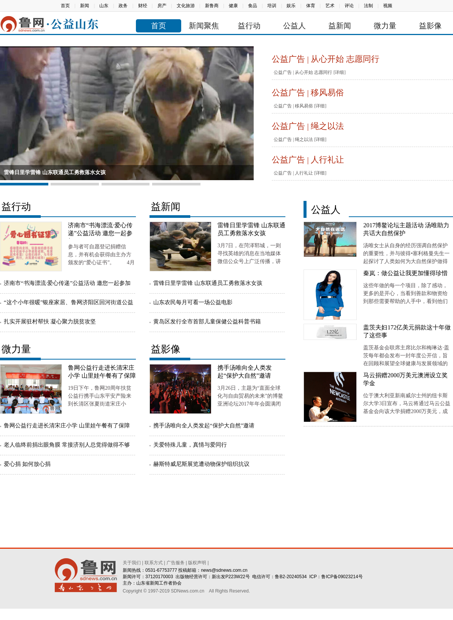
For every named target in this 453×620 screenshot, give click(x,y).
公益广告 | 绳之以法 (308, 126)
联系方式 (154, 562)
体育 (310, 5)
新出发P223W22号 (231, 576)
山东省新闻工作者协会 (159, 583)
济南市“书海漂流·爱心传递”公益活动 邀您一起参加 (100, 233)
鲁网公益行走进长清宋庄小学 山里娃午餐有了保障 (67, 426)
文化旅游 (186, 5)
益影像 (430, 25)
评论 (349, 5)
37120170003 (159, 576)
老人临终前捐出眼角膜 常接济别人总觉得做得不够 (67, 445)
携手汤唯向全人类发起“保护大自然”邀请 (203, 426)
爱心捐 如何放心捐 (27, 464)
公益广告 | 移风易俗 (308, 92)
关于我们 (132, 562)
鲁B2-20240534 (291, 576)
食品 (252, 5)
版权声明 (197, 562)
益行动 (249, 25)
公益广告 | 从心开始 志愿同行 (325, 59)
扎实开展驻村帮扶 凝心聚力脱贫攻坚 (50, 321)
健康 (233, 5)
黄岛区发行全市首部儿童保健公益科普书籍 (207, 321)
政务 (123, 5)
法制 (368, 5)
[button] (24, 184)
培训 (271, 5)
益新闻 (339, 25)
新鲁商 (212, 5)
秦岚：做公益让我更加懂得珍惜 (405, 273)
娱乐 (291, 5)
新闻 (84, 5)
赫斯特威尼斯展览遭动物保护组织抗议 (201, 464)
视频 (387, 5)
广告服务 (175, 562)
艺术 (329, 5)
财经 (142, 5)
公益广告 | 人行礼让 (308, 159)
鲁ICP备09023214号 (341, 576)
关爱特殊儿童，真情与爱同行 (190, 445)
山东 (103, 5)
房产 (161, 5)
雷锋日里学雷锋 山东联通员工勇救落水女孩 (55, 172)
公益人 (294, 25)
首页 (65, 5)
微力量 (385, 25)
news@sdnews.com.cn (224, 570)
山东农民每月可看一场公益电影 (193, 302)
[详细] (339, 72)
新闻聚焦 (204, 25)
